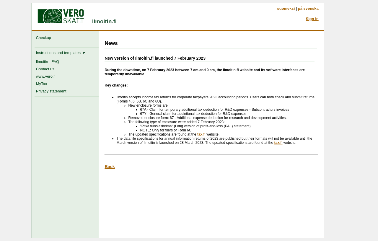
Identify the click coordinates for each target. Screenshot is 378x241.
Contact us (45, 69)
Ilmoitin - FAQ (47, 61)
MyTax (41, 84)
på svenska (308, 8)
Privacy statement (51, 91)
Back (110, 166)
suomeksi (286, 8)
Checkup (44, 37)
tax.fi (201, 134)
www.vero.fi (46, 76)
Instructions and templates (60, 53)
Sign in (312, 19)
